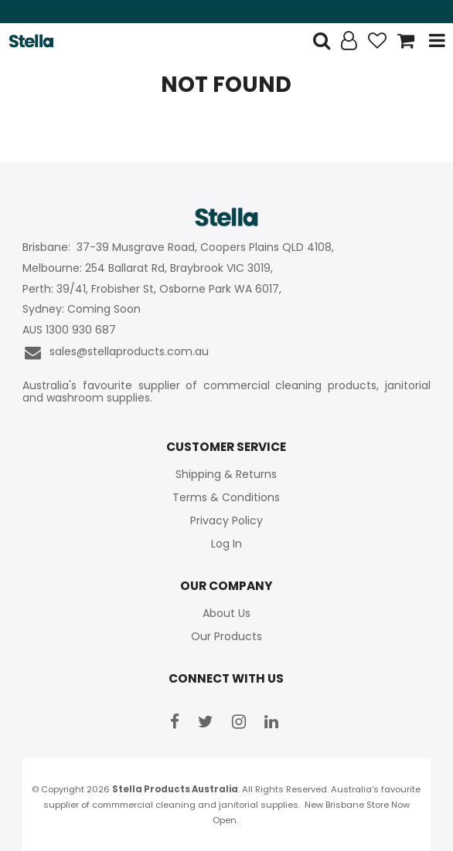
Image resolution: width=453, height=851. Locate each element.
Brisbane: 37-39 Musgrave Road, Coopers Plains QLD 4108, (179, 247)
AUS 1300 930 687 (69, 330)
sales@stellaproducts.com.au (115, 352)
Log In (226, 543)
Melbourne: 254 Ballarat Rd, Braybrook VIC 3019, (149, 268)
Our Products (226, 636)
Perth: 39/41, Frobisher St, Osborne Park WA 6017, (153, 289)
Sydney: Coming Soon (81, 309)
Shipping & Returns (226, 474)
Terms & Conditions (226, 497)
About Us (226, 613)
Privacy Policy (226, 520)
